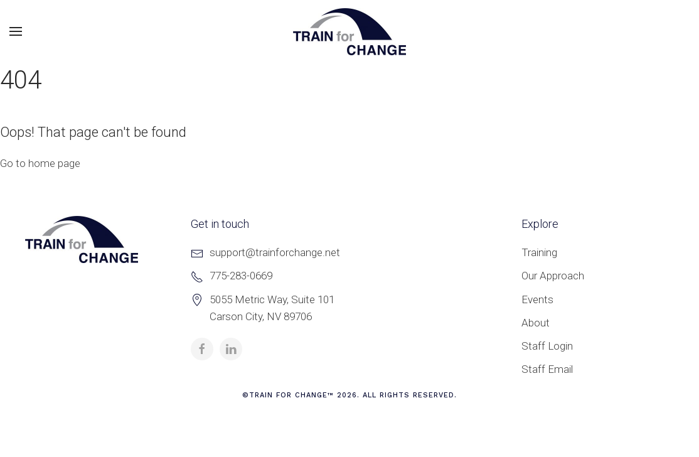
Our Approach (552, 275)
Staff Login (547, 346)
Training (539, 252)
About (535, 322)
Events (537, 299)
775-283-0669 (241, 275)
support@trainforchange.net (275, 252)
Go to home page (40, 163)
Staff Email (547, 369)
